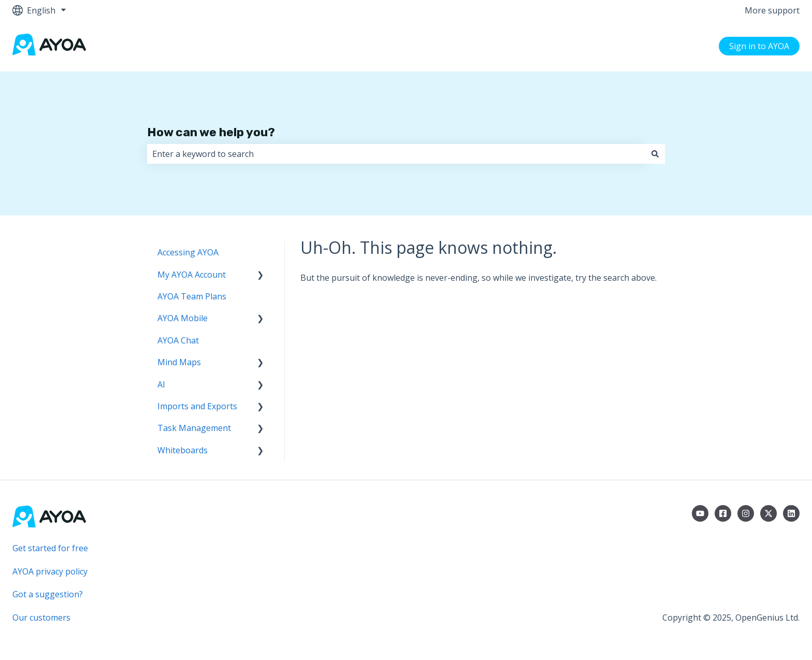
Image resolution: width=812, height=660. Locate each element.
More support (772, 10)
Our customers (41, 617)
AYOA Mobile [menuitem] (182, 318)
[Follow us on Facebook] (723, 513)
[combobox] (396, 154)
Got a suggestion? (47, 594)
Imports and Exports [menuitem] (197, 406)
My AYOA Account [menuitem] (191, 274)
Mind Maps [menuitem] (179, 362)
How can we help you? (211, 132)
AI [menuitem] (161, 384)
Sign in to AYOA (759, 46)
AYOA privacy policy (50, 571)
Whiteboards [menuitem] (182, 450)
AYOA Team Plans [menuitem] (191, 296)
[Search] (655, 154)
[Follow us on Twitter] (768, 513)
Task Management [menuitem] (194, 428)
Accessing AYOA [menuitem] (188, 252)
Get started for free (50, 548)
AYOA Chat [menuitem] (178, 340)
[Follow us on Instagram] (745, 513)
